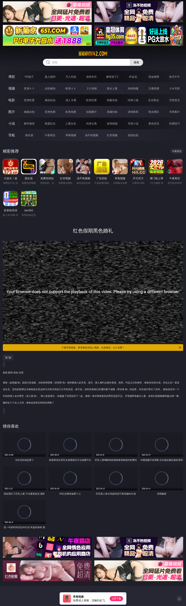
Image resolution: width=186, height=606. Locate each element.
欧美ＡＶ (70, 88)
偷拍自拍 (50, 100)
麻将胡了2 (112, 77)
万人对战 (70, 77)
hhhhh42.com (92, 53)
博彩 (11, 76)
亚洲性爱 (29, 100)
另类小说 (133, 123)
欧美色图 (70, 112)
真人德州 (50, 77)
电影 (11, 100)
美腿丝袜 (112, 112)
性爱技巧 (174, 123)
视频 (11, 88)
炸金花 (133, 77)
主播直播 (153, 88)
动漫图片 (91, 112)
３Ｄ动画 (91, 88)
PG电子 (29, 77)
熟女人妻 (112, 88)
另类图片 (174, 112)
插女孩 (29, 135)
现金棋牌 (153, 77)
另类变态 (174, 100)
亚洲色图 (50, 112)
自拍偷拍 (50, 88)
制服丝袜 (112, 100)
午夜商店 (50, 135)
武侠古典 (91, 123)
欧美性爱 (91, 100)
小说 (11, 123)
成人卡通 (70, 100)
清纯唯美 (133, 112)
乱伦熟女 (153, 100)
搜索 (136, 62)
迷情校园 (112, 123)
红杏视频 (112, 135)
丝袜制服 (133, 88)
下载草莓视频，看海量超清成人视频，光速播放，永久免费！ (121, 348)
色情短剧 (133, 135)
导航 (11, 135)
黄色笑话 (153, 123)
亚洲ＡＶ (29, 88)
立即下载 (116, 598)
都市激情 (29, 123)
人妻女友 (70, 123)
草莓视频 (70, 135)
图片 (11, 111)
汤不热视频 (91, 135)
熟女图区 (153, 112)
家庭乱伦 (50, 123)
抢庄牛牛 (174, 77)
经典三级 (133, 100)
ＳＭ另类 (174, 88)
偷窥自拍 (29, 112)
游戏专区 (91, 77)
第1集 (8, 357)
